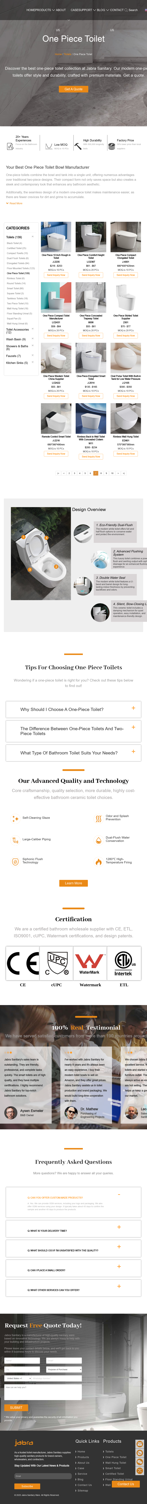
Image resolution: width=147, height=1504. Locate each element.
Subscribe (27, 1486)
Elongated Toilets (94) (18, 263)
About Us (83, 1462)
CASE (74, 10)
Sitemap (83, 1490)
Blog (80, 1479)
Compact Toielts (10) (17, 253)
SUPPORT (87, 10)
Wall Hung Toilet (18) (17, 308)
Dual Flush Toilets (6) (18, 258)
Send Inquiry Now (56, 275)
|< (58, 473)
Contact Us (85, 1484)
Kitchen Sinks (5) (17, 362)
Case (81, 1468)
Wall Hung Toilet (115, 1462)
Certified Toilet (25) (16, 248)
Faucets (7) (13, 356)
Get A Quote (74, 89)
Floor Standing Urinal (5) (19, 313)
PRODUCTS (45, 10)
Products (83, 1457)
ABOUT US (63, 20)
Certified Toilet (114, 1473)
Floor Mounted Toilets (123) (21, 268)
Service (82, 1473)
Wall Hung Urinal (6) (17, 323)
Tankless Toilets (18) (17, 298)
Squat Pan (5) (14, 318)
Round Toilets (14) (16, 283)
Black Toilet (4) (14, 243)
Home (58, 54)
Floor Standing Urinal (119, 1479)
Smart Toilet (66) (15, 288)
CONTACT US (117, 20)
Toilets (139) (14, 237)
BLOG (103, 10)
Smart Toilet (113, 1468)
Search (131, 10)
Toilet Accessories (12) (17, 331)
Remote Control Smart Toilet (56, 436)
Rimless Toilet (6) (16, 278)
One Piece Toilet (115, 1457)
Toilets (67, 54)
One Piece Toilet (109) (18, 273)
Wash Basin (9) (16, 339)
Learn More (73, 883)
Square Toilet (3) (15, 293)
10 (112, 473)
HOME (31, 10)
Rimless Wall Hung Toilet (126, 436)
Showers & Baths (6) (17, 347)
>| (124, 473)
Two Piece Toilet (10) (17, 303)
